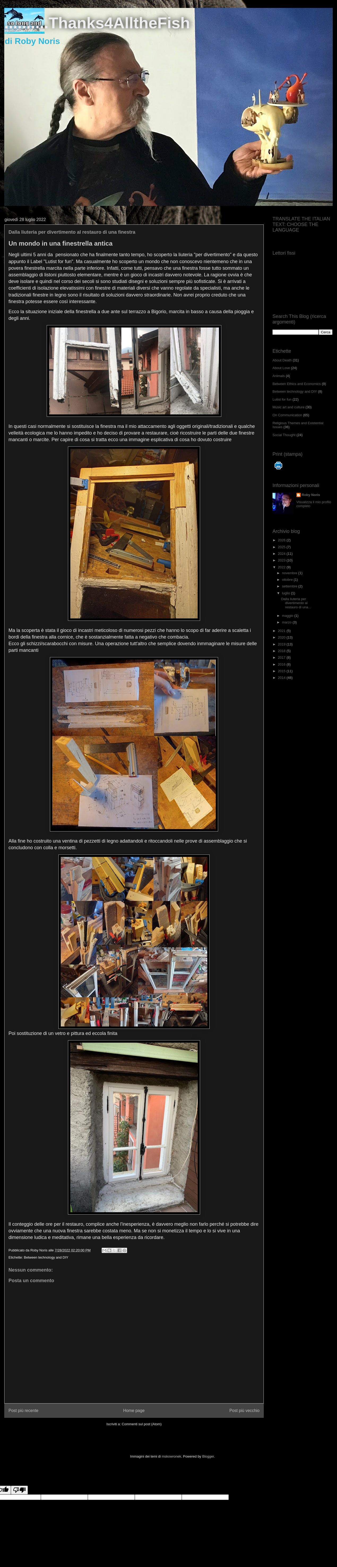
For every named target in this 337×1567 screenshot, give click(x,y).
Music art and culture (289, 407)
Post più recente (23, 1410)
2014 (282, 678)
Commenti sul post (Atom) (142, 1424)
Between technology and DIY (46, 1257)
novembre (290, 573)
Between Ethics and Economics (297, 384)
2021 (282, 631)
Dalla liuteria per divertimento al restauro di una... (296, 603)
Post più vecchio (244, 1410)
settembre (290, 586)
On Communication (287, 415)
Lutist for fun (282, 399)
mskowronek (171, 1456)
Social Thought (284, 435)
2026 (282, 540)
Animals (279, 376)
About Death (282, 360)
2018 (282, 651)
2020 (282, 637)
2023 (282, 560)
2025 (282, 547)
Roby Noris (311, 495)
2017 (282, 657)
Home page (134, 1410)
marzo (287, 622)
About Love (281, 368)
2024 (282, 554)
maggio (288, 616)
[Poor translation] (19, 1490)
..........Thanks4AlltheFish (97, 23)
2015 (282, 671)
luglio (286, 593)
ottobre (288, 580)
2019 (282, 644)
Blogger (208, 1456)
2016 (282, 664)
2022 (282, 567)
